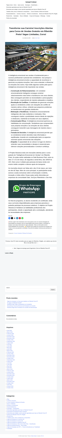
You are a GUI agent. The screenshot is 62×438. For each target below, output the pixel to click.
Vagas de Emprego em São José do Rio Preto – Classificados (21, 423)
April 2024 (9, 367)
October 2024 (10, 358)
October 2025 (10, 339)
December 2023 (10, 373)
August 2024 (10, 361)
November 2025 (10, 338)
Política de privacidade (11, 18)
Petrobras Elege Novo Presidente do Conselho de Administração (22, 307)
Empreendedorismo (10, 13)
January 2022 (10, 386)
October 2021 (10, 387)
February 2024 (10, 370)
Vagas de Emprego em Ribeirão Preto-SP (16, 422)
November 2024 (10, 356)
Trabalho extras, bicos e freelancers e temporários (17, 11)
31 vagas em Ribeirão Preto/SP (14, 302)
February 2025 (10, 352)
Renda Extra (9, 15)
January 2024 (10, 372)
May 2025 (9, 347)
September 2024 (11, 359)
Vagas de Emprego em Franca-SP (15, 420)
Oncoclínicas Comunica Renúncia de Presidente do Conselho (21, 305)
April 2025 (9, 349)
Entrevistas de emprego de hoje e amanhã (17, 411)
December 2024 (10, 355)
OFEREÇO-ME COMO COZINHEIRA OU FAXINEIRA (19, 304)
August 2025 (10, 342)
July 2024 (9, 363)
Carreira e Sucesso (21, 13)
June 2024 (9, 364)
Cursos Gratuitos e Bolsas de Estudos (39, 11)
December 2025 (10, 336)
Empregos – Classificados (31, 5)
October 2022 (10, 383)
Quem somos (21, 5)
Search (8, 287)
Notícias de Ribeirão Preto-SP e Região (48, 13)
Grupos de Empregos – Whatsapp (37, 15)
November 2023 (10, 375)
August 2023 (10, 378)
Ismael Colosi (31, 2)
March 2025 (10, 350)
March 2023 (10, 380)
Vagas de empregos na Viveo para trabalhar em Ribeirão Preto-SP (22, 301)
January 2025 (10, 353)
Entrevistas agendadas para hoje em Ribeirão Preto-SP (19, 7)
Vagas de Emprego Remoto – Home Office (17, 425)
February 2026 (10, 333)
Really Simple (34, 435)
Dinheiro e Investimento (32, 13)
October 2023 (10, 376)
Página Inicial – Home (11, 5)
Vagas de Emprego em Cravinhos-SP (15, 419)
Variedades (16, 15)
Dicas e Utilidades (24, 15)
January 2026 (10, 335)
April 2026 (9, 330)
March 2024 (10, 369)
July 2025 (9, 344)
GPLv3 (42, 435)
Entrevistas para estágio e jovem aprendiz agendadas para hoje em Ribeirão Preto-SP (26, 9)
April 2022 (9, 384)
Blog (8, 399)
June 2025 (9, 346)
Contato (48, 15)
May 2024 (9, 366)
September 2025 (11, 341)
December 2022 (10, 381)
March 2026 (10, 332)
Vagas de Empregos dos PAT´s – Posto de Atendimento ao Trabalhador (23, 427)
